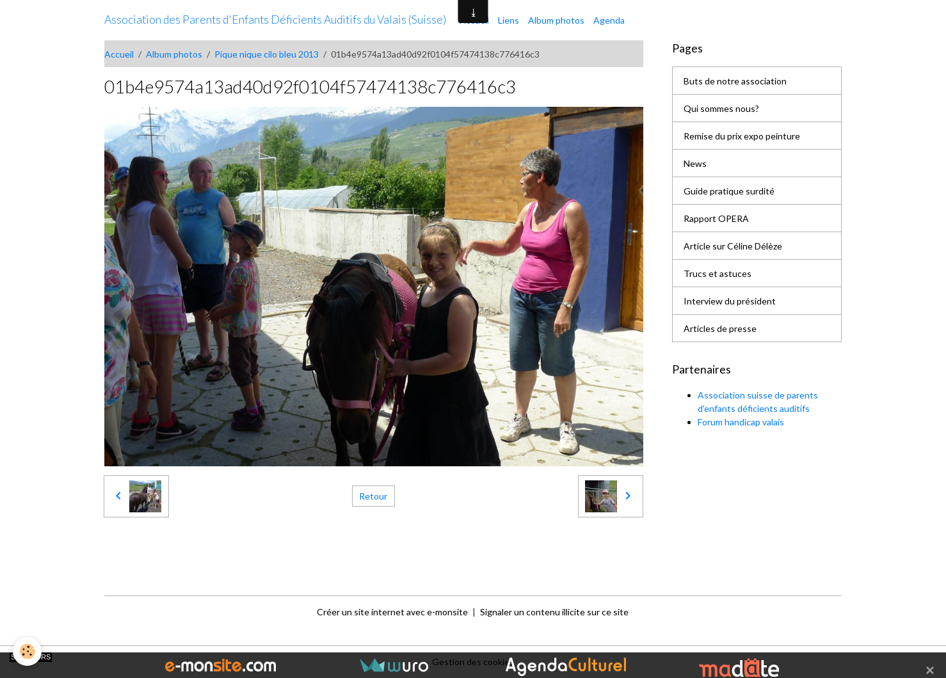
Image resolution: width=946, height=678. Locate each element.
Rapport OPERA (716, 218)
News (695, 163)
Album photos (556, 20)
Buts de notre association (735, 80)
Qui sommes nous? (721, 108)
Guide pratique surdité (729, 190)
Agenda (609, 20)
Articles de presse (720, 328)
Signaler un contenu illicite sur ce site (554, 611)
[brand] (275, 20)
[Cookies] (27, 651)
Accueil (119, 54)
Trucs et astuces (717, 273)
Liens (508, 20)
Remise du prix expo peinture (742, 135)
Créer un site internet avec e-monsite (392, 611)
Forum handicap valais (741, 421)
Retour (373, 496)
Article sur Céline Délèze (733, 245)
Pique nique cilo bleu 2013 (266, 54)
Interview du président (730, 301)
